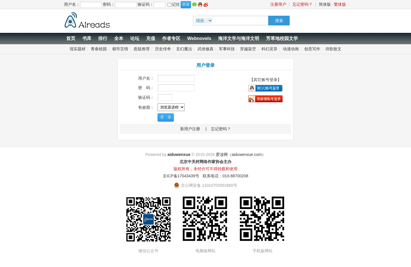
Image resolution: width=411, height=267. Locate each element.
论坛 (134, 38)
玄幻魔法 (184, 49)
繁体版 (340, 4)
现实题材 (78, 49)
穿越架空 (248, 49)
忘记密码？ (303, 4)
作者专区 (171, 38)
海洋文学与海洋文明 (238, 38)
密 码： (146, 87)
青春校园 (99, 49)
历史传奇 (163, 49)
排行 (102, 38)
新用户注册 (190, 129)
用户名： (146, 78)
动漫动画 (291, 49)
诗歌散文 (333, 49)
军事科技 (227, 49)
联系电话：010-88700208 (225, 176)
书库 (86, 38)
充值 (150, 38)
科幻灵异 (269, 49)
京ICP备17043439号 (181, 176)
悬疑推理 (142, 49)
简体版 (325, 4)
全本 (118, 38)
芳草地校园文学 (282, 38)
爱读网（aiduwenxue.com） (241, 154)
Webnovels (199, 38)
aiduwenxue (179, 154)
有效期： (146, 107)
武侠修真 (205, 49)
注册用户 (278, 4)
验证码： (146, 97)
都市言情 (120, 49)
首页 (70, 38)
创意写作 (312, 49)
